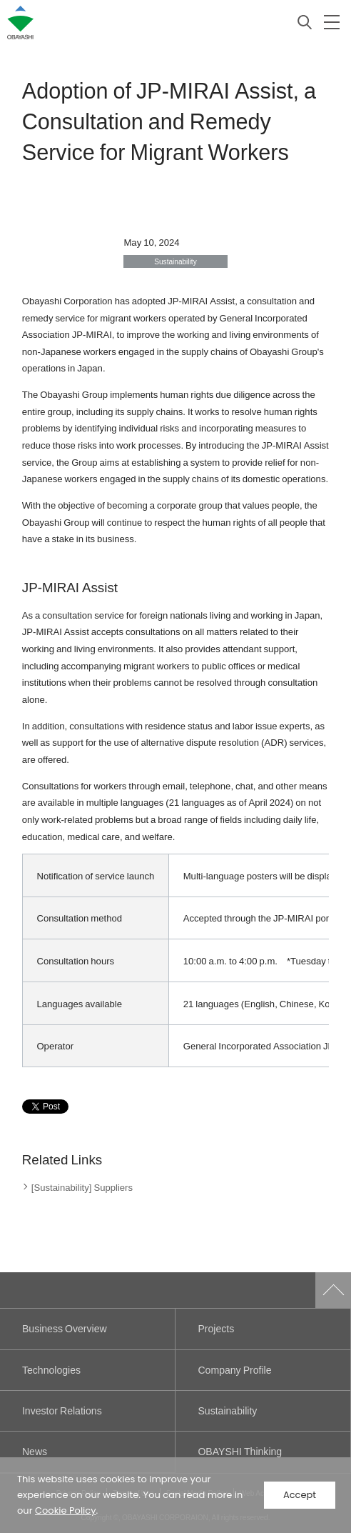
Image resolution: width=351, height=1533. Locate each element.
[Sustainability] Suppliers (82, 1187)
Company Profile (234, 1369)
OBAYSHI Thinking (240, 1451)
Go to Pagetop (333, 1290)
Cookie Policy (65, 1510)
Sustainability (227, 1410)
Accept (299, 1495)
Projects (216, 1328)
